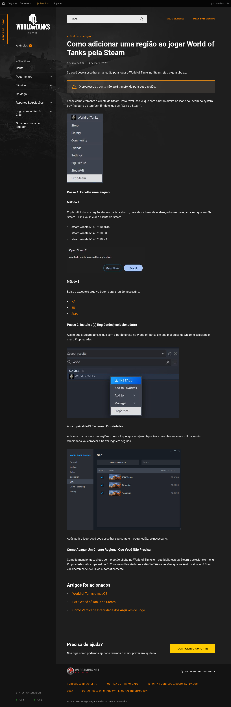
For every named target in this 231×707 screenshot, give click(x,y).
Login (211, 3)
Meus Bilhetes (175, 18)
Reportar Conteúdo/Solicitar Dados (172, 683)
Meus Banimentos (204, 18)
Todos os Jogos (3, 29)
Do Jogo (21, 94)
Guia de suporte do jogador (28, 125)
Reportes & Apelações (29, 102)
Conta (19, 68)
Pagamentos (24, 76)
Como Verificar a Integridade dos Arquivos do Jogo (108, 610)
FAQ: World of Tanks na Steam (94, 602)
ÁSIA (74, 314)
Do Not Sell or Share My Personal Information (115, 691)
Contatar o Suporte (193, 648)
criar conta (223, 3)
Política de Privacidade (122, 683)
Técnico (21, 85)
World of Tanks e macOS (89, 593)
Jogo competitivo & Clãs (28, 113)
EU (73, 307)
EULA (70, 691)
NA (73, 301)
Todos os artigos (80, 36)
